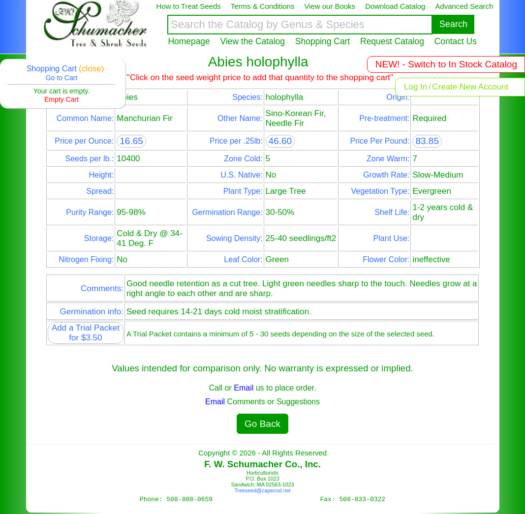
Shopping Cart (322, 41)
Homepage (189, 41)
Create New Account (470, 86)
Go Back (262, 424)
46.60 (280, 141)
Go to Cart (62, 78)
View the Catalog (252, 41)
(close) (91, 68)
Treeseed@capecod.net (262, 490)
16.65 (131, 141)
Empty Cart (61, 99)
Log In (415, 86)
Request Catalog (392, 41)
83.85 (427, 141)
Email (243, 388)
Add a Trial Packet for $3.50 (86, 332)
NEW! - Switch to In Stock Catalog (446, 64)
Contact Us (455, 41)
